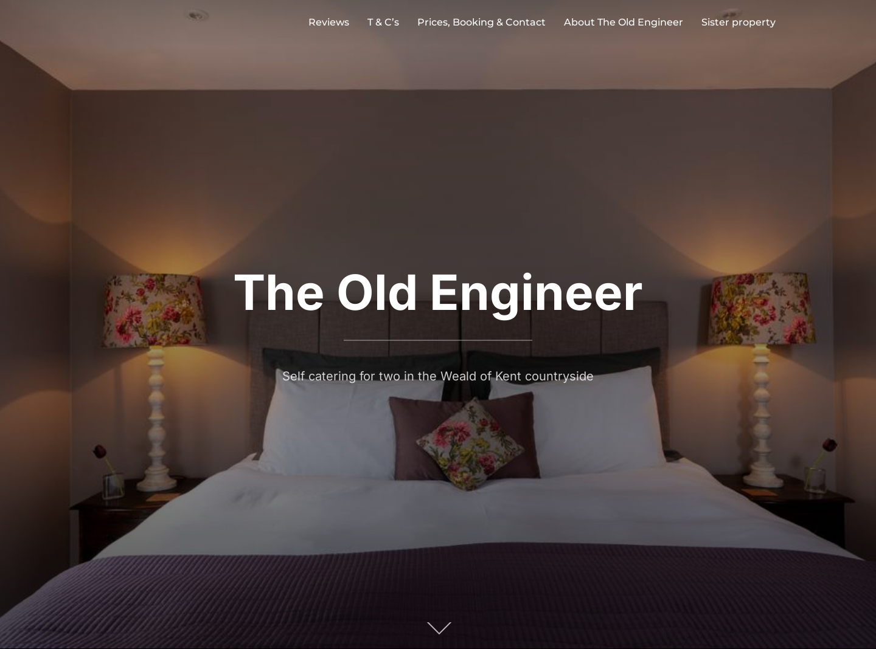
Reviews (328, 22)
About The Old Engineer (623, 22)
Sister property (738, 22)
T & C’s (383, 22)
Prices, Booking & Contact (481, 22)
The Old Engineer (438, 292)
